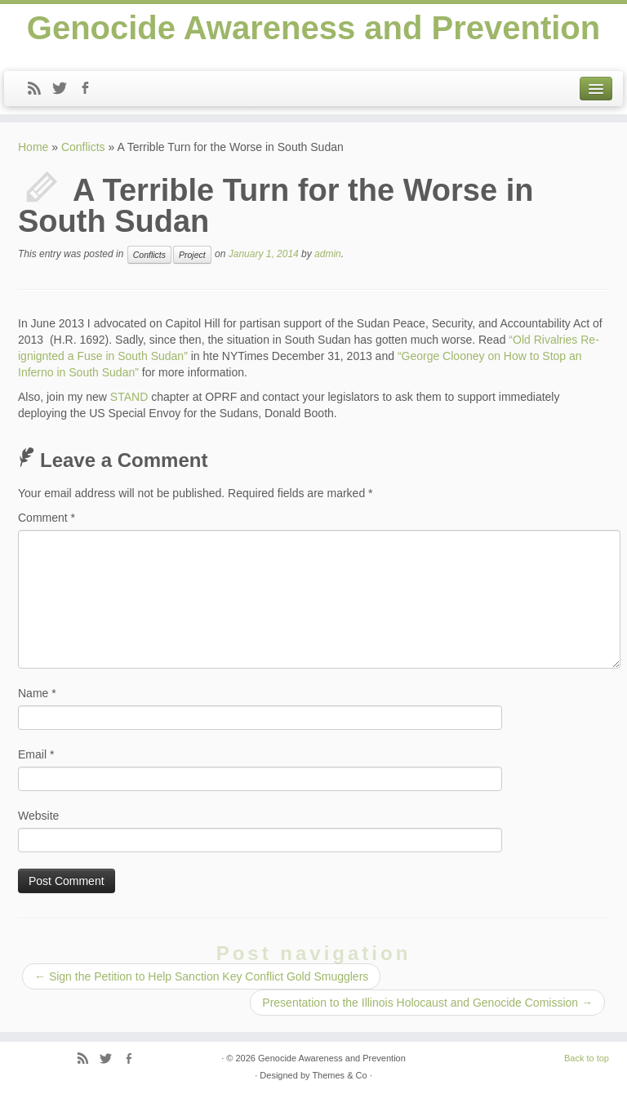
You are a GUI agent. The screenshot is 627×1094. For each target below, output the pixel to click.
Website (38, 815)
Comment (46, 517)
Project (192, 255)
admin (327, 254)
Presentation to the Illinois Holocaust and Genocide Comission (427, 1002)
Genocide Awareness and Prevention (313, 27)
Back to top (586, 1058)
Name (37, 693)
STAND (129, 396)
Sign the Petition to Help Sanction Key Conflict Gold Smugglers (201, 976)
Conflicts (83, 146)
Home (33, 146)
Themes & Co (339, 1075)
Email (36, 754)
